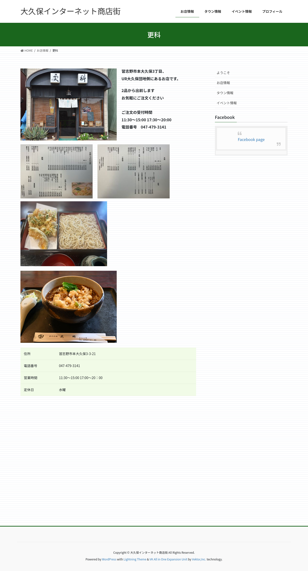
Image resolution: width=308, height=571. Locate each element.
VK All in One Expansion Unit (168, 559)
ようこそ (223, 72)
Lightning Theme (134, 559)
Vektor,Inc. (199, 559)
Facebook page (251, 139)
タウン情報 (225, 92)
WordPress (109, 559)
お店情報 (223, 82)
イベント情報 (227, 102)
